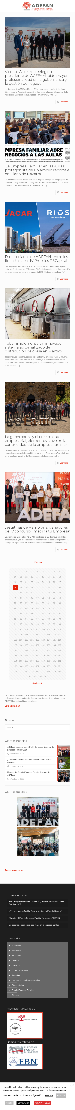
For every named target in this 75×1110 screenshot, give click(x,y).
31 (32, 587)
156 (26, 661)
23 (37, 582)
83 (21, 619)
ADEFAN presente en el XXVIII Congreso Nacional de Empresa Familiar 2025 (36, 902)
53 (54, 598)
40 (32, 592)
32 (37, 587)
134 (54, 645)
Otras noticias (18, 985)
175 (32, 671)
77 (37, 614)
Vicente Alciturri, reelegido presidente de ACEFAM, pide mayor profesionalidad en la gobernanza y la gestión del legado (36, 78)
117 (59, 635)
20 (21, 582)
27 (60, 582)
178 (48, 671)
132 (43, 645)
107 (54, 629)
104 (37, 629)
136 (15, 650)
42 (43, 592)
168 (43, 666)
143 (54, 650)
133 (48, 645)
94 (32, 624)
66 (26, 608)
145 (15, 656)
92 (21, 624)
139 (32, 650)
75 (26, 614)
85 (32, 619)
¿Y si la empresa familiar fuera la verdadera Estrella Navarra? (35, 911)
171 (59, 666)
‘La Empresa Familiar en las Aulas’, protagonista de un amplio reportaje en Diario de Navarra (37, 170)
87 (43, 619)
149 (37, 656)
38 (21, 592)
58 (32, 603)
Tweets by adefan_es (14, 870)
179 (54, 671)
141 (43, 650)
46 (15, 598)
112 (32, 635)
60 (43, 603)
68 (37, 608)
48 (26, 598)
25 (49, 582)
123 (43, 640)
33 (43, 587)
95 (37, 624)
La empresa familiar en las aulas (26, 980)
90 (60, 619)
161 (54, 661)
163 (15, 666)
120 (26, 640)
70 (49, 608)
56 (21, 603)
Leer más (64, 102)
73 (15, 614)
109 (15, 635)
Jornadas (16, 975)
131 (37, 645)
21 (26, 582)
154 (15, 661)
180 (59, 671)
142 (48, 650)
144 (59, 650)
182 (34, 677)
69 (43, 608)
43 (49, 592)
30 (26, 587)
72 (60, 608)
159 (43, 661)
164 (20, 666)
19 (15, 582)
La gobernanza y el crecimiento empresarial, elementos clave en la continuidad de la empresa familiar (36, 441)
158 (37, 661)
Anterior (37, 562)
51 (43, 598)
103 (32, 629)
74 (21, 614)
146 (20, 656)
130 (32, 645)
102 (26, 629)
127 (15, 645)
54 (60, 598)
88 (49, 619)
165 (26, 666)
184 (46, 677)
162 (59, 661)
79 (49, 614)
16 (49, 577)
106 (48, 629)
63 (60, 603)
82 (15, 619)
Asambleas (16, 950)
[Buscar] (37, 727)
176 (37, 671)
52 (49, 598)
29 (21, 587)
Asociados (16, 955)
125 (54, 640)
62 (54, 603)
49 (32, 598)
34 (49, 587)
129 (26, 645)
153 (59, 656)
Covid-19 (16, 965)
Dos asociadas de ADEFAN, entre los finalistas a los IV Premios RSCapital (36, 259)
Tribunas (15, 995)
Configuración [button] (23, 1103)
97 (49, 624)
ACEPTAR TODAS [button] (42, 1103)
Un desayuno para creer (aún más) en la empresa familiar (34, 925)
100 (15, 629)
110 (20, 635)
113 (37, 635)
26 (54, 582)
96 (43, 624)
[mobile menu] (71, 6)
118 (15, 640)
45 (60, 592)
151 (48, 656)
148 (32, 656)
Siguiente (37, 683)
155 (20, 661)
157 (32, 661)
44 (54, 592)
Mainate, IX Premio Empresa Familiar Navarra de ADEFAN (34, 918)
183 (40, 677)
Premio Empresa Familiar (23, 990)
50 (37, 598)
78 (43, 614)
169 (48, 666)
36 (60, 587)
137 (20, 650)
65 (21, 608)
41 (37, 592)
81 (60, 614)
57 (26, 603)
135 (59, 645)
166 (32, 666)
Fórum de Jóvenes (20, 970)
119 (20, 640)
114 (43, 635)
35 (54, 587)
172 (15, 671)
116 (54, 635)
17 (54, 577)
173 (20, 671)
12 (26, 577)
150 (43, 656)
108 (59, 629)
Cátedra (15, 960)
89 (54, 619)
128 (20, 645)
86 (37, 619)
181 (29, 677)
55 (15, 603)
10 (15, 577)
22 (32, 582)
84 (26, 619)
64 (15, 608)
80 (54, 614)
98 (54, 624)
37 (15, 592)
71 (54, 608)
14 (37, 577)
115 (48, 635)
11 (21, 577)
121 (32, 640)
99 (60, 624)
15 (43, 577)
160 (48, 661)
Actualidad (16, 945)
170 (54, 666)
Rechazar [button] (61, 1096)
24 (43, 582)
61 (49, 603)
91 (15, 624)
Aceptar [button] (9, 1103)
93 (26, 624)
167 (37, 666)
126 (59, 640)
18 (60, 577)
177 (43, 671)
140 (37, 650)
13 (32, 577)
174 (26, 671)
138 (26, 650)
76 (32, 614)
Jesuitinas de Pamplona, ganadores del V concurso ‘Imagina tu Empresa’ (37, 529)
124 (48, 640)
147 (26, 656)
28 (15, 587)
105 (43, 629)
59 (37, 603)
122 (37, 640)
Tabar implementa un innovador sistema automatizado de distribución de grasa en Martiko (34, 347)
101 (20, 629)
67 (32, 608)
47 (21, 598)
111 (26, 635)
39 (26, 592)
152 (54, 656)
